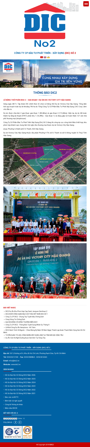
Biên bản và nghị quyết (12, 401)
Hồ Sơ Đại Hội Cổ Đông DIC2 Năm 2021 (19, 393)
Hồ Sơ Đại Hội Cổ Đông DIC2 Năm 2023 (19, 386)
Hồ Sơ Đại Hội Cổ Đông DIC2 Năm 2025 (19, 379)
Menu (86, 3)
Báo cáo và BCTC (11, 397)
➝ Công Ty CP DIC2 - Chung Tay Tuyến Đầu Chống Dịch (23, 317)
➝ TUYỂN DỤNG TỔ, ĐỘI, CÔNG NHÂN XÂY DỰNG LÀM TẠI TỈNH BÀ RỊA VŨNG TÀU (33, 335)
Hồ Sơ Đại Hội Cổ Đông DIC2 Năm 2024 (19, 382)
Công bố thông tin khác (13, 404)
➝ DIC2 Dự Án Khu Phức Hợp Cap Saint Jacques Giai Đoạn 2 (25, 311)
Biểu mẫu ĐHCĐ (10, 408)
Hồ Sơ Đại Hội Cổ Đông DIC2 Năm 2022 (19, 390)
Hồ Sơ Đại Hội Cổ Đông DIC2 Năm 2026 (19, 375)
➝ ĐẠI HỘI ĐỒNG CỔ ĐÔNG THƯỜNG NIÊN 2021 (20, 322)
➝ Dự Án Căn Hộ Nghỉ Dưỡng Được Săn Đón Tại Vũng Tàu (24, 338)
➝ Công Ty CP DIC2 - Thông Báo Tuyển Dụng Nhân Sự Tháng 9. (26, 325)
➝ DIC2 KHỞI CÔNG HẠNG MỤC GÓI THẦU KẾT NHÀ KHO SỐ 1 (25, 314)
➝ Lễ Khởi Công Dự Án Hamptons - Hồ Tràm (19, 327)
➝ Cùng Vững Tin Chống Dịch (14, 319)
